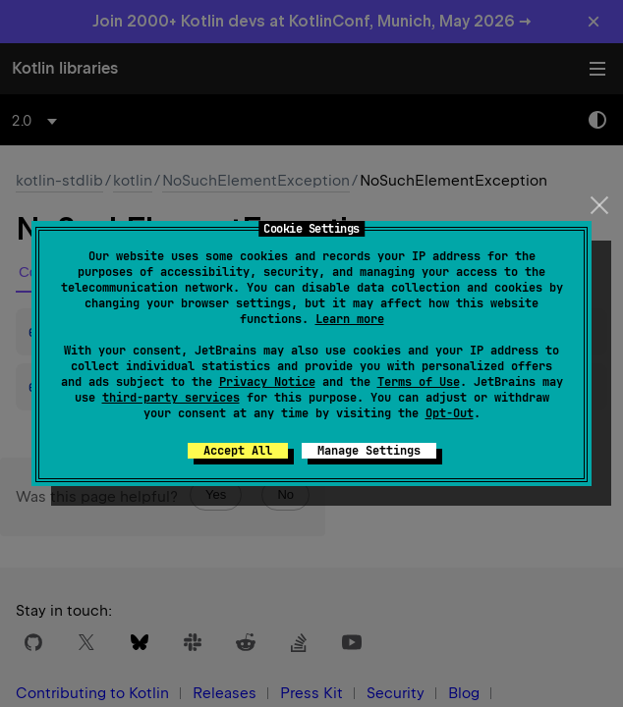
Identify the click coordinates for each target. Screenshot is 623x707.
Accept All (237, 451)
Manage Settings (369, 451)
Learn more (349, 319)
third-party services (171, 398)
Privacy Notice (267, 382)
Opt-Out (449, 413)
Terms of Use (418, 382)
